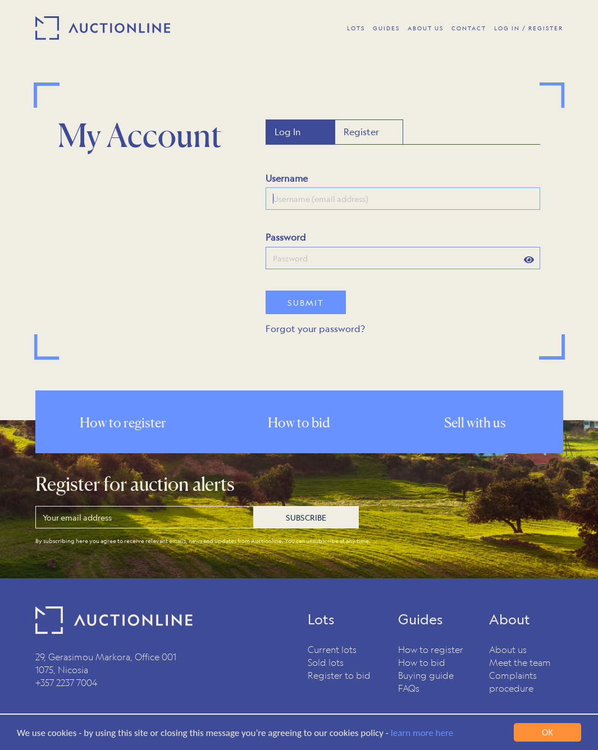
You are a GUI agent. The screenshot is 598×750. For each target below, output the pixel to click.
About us (508, 649)
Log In (288, 131)
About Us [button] (426, 28)
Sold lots (326, 662)
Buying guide (426, 675)
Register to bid (339, 675)
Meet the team (520, 662)
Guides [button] (386, 28)
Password (286, 237)
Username (287, 178)
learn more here (422, 733)
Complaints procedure (513, 681)
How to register (430, 649)
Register (361, 131)
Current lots (332, 649)
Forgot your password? (315, 328)
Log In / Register (528, 28)
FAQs (408, 688)
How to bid (421, 662)
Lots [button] (356, 28)
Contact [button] (468, 28)
